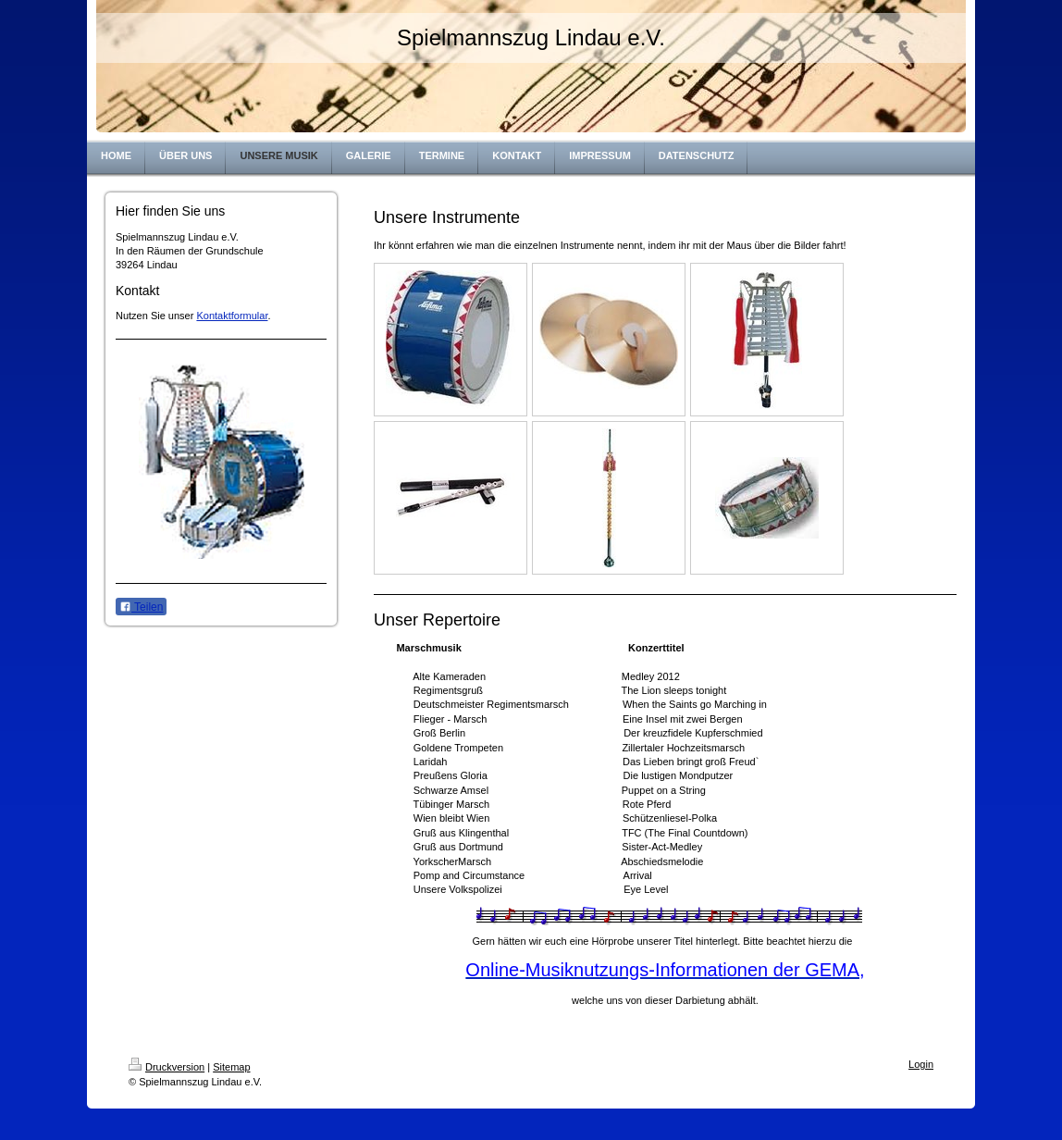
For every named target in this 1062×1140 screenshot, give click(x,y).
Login (920, 1064)
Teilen (141, 607)
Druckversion (166, 1066)
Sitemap (231, 1066)
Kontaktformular (231, 315)
